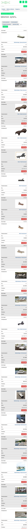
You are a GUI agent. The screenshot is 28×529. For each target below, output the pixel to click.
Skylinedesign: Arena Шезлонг (21, 66)
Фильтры (5, 26)
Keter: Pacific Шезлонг (22, 161)
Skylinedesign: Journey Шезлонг (20, 400)
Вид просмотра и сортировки (7, 13)
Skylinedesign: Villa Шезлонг (21, 257)
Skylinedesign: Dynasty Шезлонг (20, 42)
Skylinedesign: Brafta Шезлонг (21, 424)
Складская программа (7, 24)
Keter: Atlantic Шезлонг (22, 114)
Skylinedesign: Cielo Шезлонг (21, 305)
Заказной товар (15, 24)
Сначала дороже (14, 22)
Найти (25, 6)
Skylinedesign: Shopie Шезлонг (20, 472)
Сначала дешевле (6, 22)
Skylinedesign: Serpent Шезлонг (20, 520)
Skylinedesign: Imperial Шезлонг (20, 496)
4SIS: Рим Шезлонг (23, 185)
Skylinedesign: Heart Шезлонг (21, 376)
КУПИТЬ (24, 51)
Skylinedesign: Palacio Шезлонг (20, 90)
